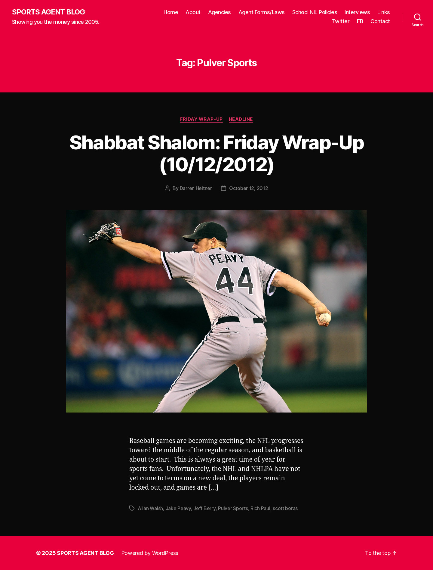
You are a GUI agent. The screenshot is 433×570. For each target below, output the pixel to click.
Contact (380, 21)
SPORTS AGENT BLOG (48, 12)
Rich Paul (260, 508)
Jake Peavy (178, 508)
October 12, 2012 (248, 188)
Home (171, 12)
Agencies (219, 12)
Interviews (357, 12)
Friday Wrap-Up (201, 119)
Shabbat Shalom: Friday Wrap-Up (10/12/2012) (216, 153)
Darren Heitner (196, 188)
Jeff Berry (204, 508)
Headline (241, 119)
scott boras (285, 508)
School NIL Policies (314, 12)
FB (360, 21)
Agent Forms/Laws (261, 12)
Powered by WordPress (150, 553)
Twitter (341, 21)
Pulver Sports (233, 508)
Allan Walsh (150, 508)
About (193, 12)
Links (383, 12)
